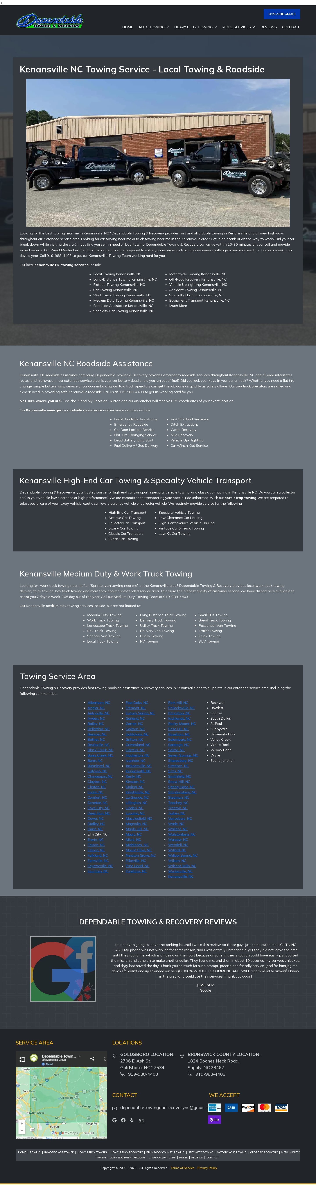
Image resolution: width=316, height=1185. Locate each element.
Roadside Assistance (59, 1152)
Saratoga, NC (178, 744)
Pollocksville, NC (181, 708)
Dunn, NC (95, 829)
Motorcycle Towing (231, 1152)
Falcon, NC (96, 850)
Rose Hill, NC (178, 729)
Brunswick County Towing (165, 1152)
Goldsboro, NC (137, 734)
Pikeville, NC (136, 860)
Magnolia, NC (136, 823)
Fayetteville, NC (100, 866)
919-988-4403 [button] (282, 13)
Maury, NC (134, 834)
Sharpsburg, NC (180, 760)
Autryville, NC (99, 713)
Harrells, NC (135, 750)
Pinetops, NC (136, 871)
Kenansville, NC (138, 771)
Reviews (268, 27)
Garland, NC (135, 718)
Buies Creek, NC (100, 755)
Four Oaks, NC (137, 702)
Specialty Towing (200, 1152)
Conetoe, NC (98, 802)
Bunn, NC (95, 760)
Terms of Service (182, 1168)
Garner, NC (134, 723)
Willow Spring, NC (183, 855)
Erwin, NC (96, 839)
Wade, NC (176, 823)
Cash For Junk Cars (162, 1157)
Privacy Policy (207, 1168)
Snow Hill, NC (179, 781)
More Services (238, 27)
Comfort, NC (97, 797)
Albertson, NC (99, 702)
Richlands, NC (179, 718)
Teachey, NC (178, 802)
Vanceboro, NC (180, 818)
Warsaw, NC (178, 839)
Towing (35, 1152)
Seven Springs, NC (183, 755)
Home (127, 27)
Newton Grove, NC (141, 855)
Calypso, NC (97, 771)
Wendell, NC (178, 845)
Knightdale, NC (138, 792)
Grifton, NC (135, 739)
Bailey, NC (96, 723)
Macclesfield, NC (139, 818)
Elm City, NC (98, 834)
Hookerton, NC (137, 755)
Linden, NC (135, 808)
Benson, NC (97, 734)
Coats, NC (95, 792)
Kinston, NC (135, 781)
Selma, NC (176, 750)
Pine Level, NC (137, 866)
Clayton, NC (97, 781)
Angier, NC (96, 708)
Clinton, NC (97, 787)
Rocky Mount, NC (182, 723)
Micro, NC (133, 839)
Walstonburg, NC (182, 834)
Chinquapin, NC (100, 776)
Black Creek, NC (100, 750)
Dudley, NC (96, 823)
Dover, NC (96, 818)
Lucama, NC (135, 813)
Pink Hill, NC (178, 702)
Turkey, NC (176, 813)
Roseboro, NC (179, 734)
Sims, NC (175, 771)
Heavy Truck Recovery (127, 1152)
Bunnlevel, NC (99, 766)
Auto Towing (153, 27)
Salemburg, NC (180, 739)
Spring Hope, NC (181, 787)
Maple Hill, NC (137, 829)
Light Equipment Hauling (127, 1157)
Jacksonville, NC (139, 766)
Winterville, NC (180, 871)
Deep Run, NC (99, 813)
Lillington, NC (136, 802)
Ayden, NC (96, 718)
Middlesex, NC (137, 845)
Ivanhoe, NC (135, 760)
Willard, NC (177, 850)
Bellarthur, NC (99, 729)
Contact (291, 27)
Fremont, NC (136, 708)
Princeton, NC (179, 713)
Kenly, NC (133, 776)
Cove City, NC (99, 808)
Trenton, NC (178, 808)
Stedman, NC (178, 797)
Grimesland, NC (138, 744)
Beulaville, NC (99, 744)
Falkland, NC (98, 855)
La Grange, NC (137, 797)
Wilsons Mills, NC (182, 866)
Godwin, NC (135, 729)
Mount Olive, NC (139, 850)
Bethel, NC (96, 739)
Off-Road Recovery (264, 1152)
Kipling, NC (135, 787)
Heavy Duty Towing (195, 27)
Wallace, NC (178, 829)
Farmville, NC (98, 860)
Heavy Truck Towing (92, 1152)
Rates (183, 1157)
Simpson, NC (178, 766)
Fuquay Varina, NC (140, 713)
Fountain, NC (98, 871)
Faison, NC (96, 845)
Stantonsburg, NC (182, 792)
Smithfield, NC (179, 776)
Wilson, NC (177, 860)
